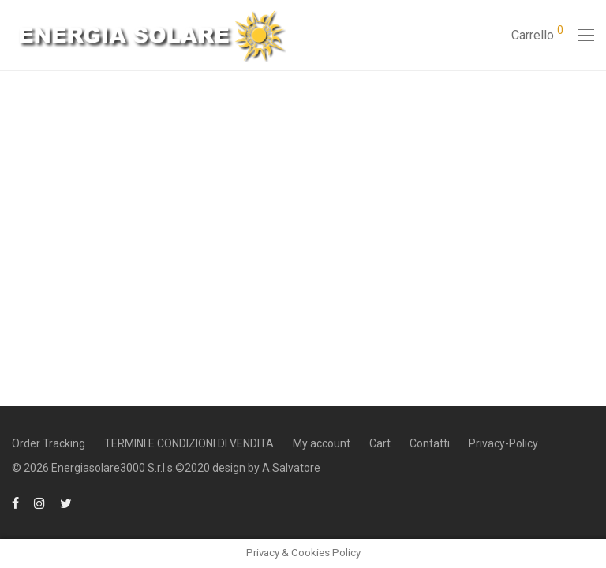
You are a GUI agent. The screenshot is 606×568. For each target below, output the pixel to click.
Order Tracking (48, 443)
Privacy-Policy (503, 443)
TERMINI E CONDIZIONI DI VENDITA (189, 443)
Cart (380, 443)
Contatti (430, 443)
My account (321, 443)
